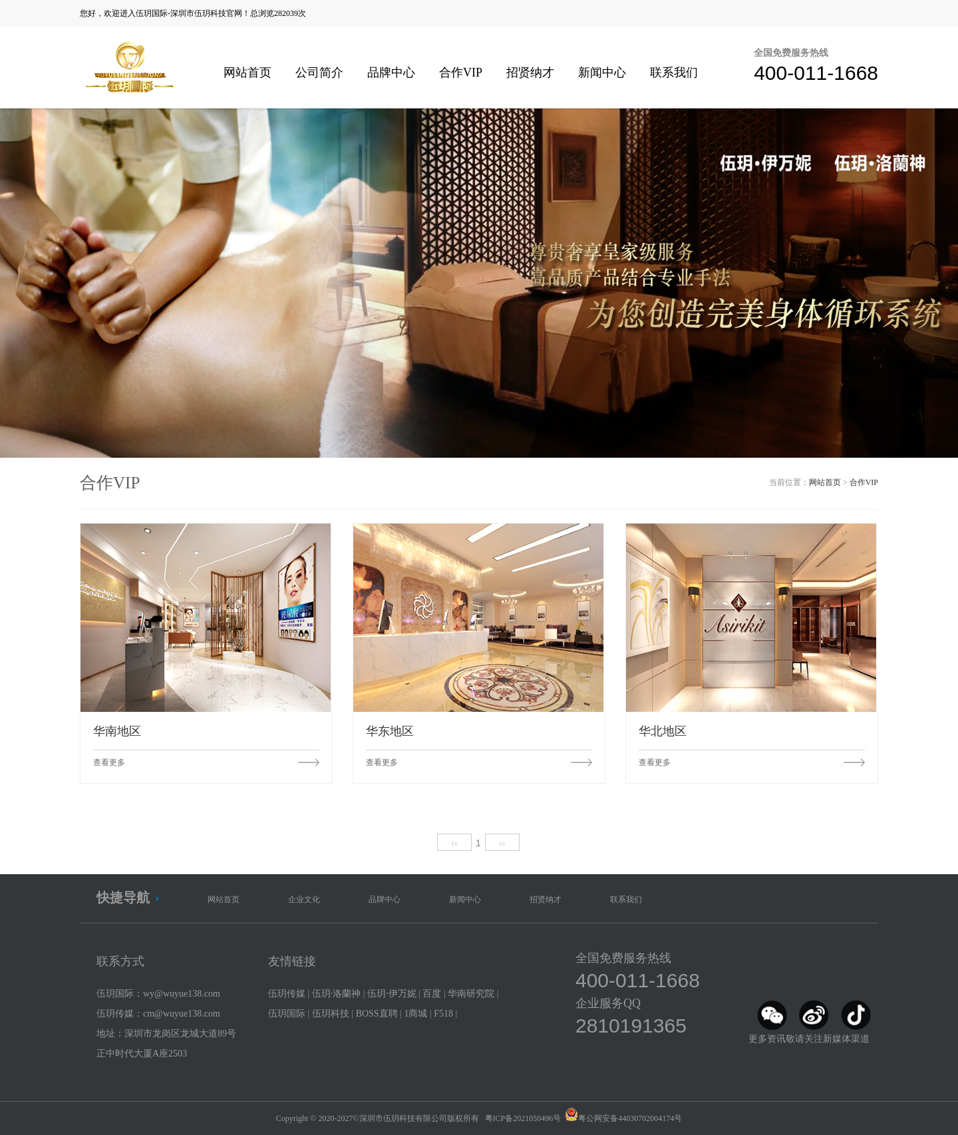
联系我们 (674, 72)
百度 (431, 994)
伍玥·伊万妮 (391, 994)
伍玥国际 (286, 1014)
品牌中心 (391, 72)
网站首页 (247, 72)
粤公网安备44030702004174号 (630, 1118)
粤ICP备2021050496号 (523, 1118)
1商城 (415, 1014)
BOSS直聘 (377, 1014)
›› (502, 843)
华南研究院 (471, 994)
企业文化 (304, 899)
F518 (443, 1014)
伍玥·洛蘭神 (336, 994)
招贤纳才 (530, 72)
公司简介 (319, 72)
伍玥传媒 (286, 994)
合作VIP (460, 72)
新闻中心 (602, 72)
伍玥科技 (330, 1014)
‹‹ (455, 843)
